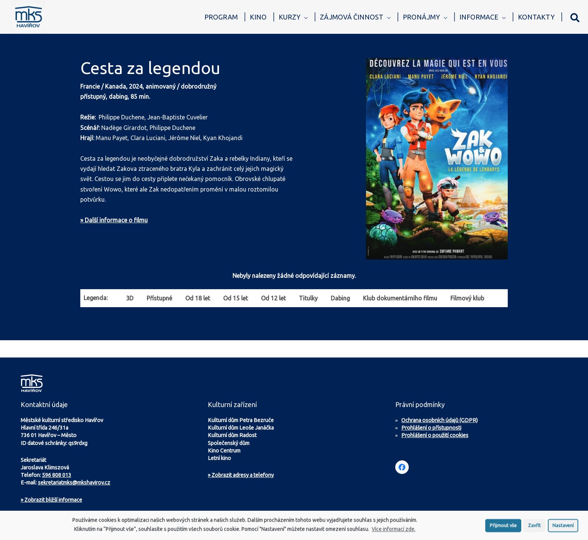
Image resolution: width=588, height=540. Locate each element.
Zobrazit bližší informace (51, 500)
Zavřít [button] (534, 527)
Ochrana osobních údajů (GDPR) (439, 420)
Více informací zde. (394, 531)
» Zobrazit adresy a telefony (241, 475)
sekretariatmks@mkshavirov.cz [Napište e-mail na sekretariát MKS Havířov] (74, 483)
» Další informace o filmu (114, 220)
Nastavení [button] (563, 527)
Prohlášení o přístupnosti (431, 428)
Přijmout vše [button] (503, 527)
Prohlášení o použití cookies (434, 435)
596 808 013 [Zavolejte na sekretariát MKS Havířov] (56, 475)
